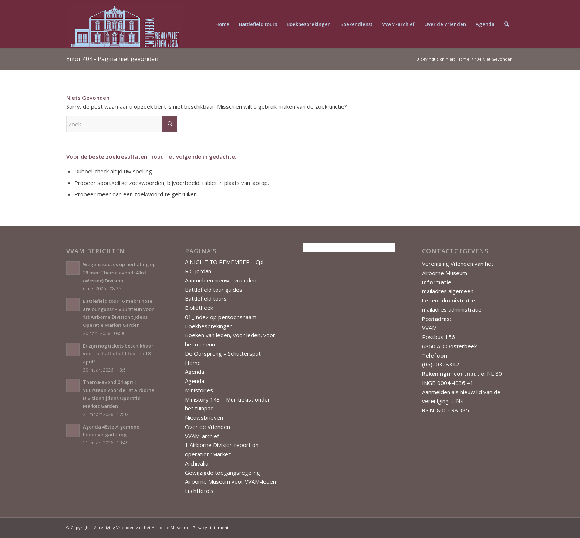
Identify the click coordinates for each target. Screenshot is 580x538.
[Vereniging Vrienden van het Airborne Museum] (124, 24)
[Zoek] (506, 24)
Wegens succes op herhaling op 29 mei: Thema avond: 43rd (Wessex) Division (119, 272)
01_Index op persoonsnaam (220, 317)
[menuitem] (222, 24)
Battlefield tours (206, 298)
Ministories (199, 390)
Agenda (194, 371)
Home (193, 362)
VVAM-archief (202, 436)
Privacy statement (211, 527)
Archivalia (196, 463)
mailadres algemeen (447, 291)
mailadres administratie (452, 309)
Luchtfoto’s (199, 490)
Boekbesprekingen (209, 326)
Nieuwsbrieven (204, 417)
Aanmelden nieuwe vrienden (220, 280)
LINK (457, 401)
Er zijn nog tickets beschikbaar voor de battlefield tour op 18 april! (118, 353)
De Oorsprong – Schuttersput (223, 353)
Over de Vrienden (207, 426)
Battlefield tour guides (213, 289)
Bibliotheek (199, 307)
